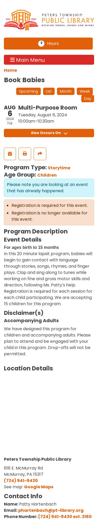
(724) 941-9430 (21, 481)
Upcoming (28, 91)
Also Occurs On (49, 132)
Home (10, 70)
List (49, 91)
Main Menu (27, 59)
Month (66, 91)
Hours (56, 43)
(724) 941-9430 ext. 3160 (65, 517)
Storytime (59, 168)
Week (85, 91)
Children (47, 175)
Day (87, 98)
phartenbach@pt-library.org (51, 510)
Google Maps (38, 487)
